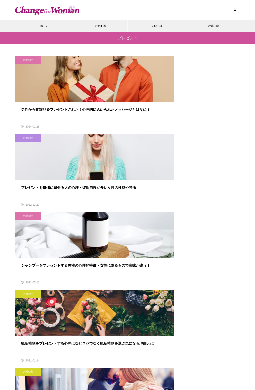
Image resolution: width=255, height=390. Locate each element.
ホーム (44, 26)
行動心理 (100, 26)
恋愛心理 (213, 26)
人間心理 (157, 26)
